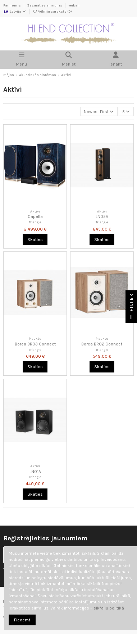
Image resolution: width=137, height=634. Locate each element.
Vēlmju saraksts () (52, 11)
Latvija (15, 11)
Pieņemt (22, 619)
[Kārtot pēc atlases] (99, 111)
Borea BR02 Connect (101, 344)
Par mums (12, 5)
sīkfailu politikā (108, 608)
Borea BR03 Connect (35, 344)
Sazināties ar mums (45, 5)
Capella (35, 216)
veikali (73, 5)
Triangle (35, 222)
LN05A (102, 216)
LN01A (35, 471)
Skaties (35, 239)
